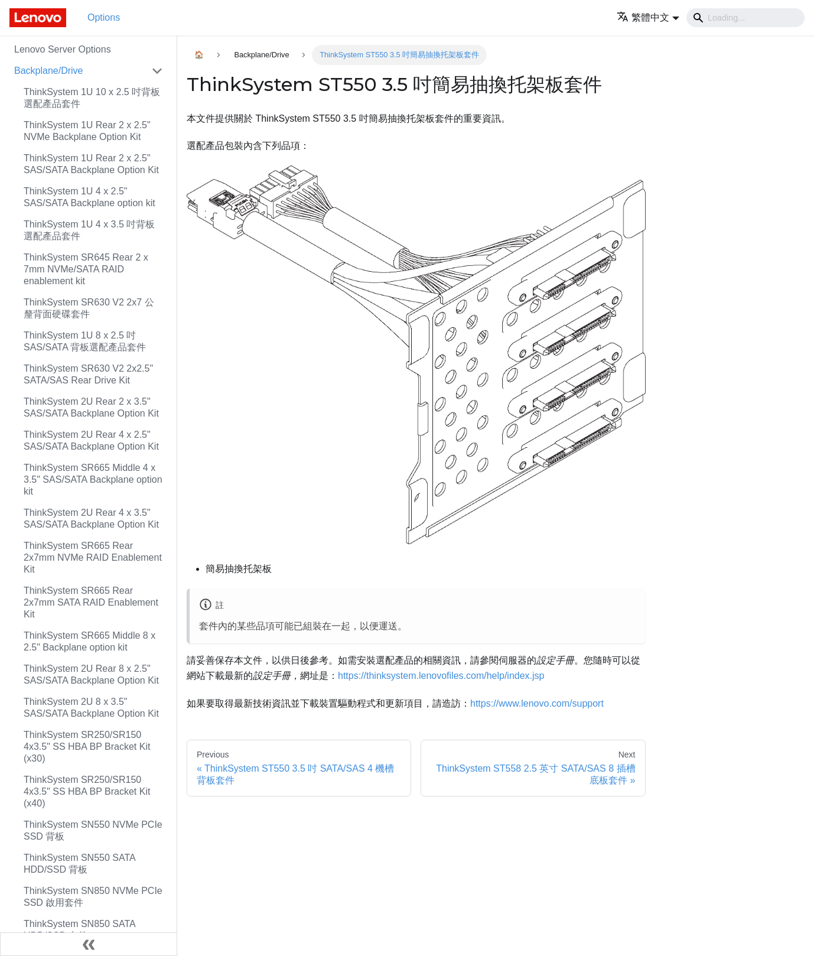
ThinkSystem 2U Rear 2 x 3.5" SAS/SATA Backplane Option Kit (91, 407)
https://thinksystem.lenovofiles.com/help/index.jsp (441, 676)
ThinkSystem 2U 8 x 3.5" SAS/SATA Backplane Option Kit (91, 707)
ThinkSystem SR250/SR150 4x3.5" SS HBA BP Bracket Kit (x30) (87, 746)
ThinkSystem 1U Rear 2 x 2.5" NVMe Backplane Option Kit (87, 131)
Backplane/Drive (48, 71)
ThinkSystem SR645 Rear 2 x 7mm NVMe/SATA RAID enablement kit (86, 269)
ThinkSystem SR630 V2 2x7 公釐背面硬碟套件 (89, 308)
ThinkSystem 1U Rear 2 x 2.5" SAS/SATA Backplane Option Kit (91, 164)
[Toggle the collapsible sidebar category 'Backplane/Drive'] (157, 70)
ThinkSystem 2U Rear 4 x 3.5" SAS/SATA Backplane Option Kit (91, 518)
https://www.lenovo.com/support (537, 703)
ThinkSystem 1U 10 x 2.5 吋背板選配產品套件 (92, 98)
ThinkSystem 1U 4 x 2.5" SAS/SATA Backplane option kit (89, 197)
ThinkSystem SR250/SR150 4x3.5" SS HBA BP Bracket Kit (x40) (87, 791)
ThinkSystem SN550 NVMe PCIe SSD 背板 (93, 830)
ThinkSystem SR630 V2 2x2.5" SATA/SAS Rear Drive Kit (88, 374)
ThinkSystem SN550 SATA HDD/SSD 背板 (79, 863)
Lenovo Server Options (62, 49)
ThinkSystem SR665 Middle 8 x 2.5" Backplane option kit (89, 641)
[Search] (745, 17)
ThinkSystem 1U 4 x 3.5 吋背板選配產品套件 (89, 230)
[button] (648, 17)
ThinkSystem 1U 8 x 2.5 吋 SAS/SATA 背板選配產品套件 (85, 341)
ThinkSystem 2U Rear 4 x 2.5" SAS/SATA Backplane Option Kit (91, 440)
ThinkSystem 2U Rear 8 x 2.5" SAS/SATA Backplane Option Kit (91, 674)
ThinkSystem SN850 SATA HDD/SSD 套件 (79, 930)
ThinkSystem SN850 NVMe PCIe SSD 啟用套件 (93, 897)
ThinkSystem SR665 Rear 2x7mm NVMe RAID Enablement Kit (93, 557)
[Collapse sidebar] (88, 944)
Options (103, 17)
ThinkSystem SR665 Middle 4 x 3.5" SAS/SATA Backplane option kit (93, 479)
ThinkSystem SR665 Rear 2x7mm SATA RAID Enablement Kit (91, 602)
